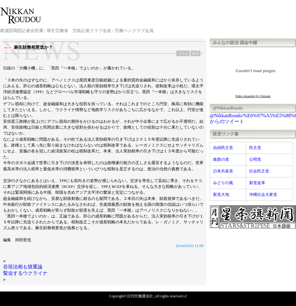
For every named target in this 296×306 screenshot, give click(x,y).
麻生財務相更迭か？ (33, 47)
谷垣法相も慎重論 (23, 266)
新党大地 (221, 194)
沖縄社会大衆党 (263, 194)
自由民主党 (223, 148)
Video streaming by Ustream (253, 96)
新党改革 (257, 183)
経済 (195, 53)
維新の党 (221, 159)
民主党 (255, 148)
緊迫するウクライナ (25, 273)
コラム (183, 53)
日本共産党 (223, 171)
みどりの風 (223, 183)
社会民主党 (259, 171)
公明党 (255, 159)
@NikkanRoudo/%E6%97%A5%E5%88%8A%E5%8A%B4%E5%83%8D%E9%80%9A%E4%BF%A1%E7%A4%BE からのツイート (253, 118)
